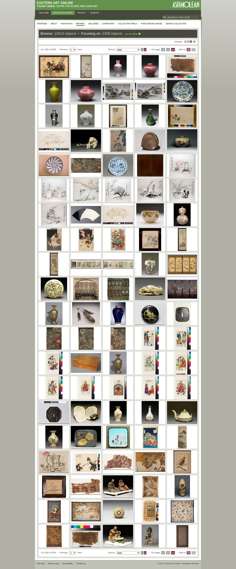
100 (173, 50)
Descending (145, 49)
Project (81, 13)
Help (194, 42)
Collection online (63, 13)
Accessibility (68, 564)
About (54, 24)
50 (168, 50)
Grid (188, 49)
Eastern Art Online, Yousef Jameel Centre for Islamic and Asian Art (68, 4)
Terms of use (53, 564)
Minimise (188, 42)
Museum (94, 13)
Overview (42, 24)
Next (80, 49)
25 (163, 50)
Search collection (176, 24)
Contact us (81, 564)
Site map (40, 564)
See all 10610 (131, 34)
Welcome (44, 13)
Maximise (185, 42)
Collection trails (127, 24)
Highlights (66, 24)
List (193, 49)
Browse (80, 24)
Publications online (151, 24)
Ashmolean (185, 4)
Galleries (93, 24)
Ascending (142, 49)
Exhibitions (108, 24)
